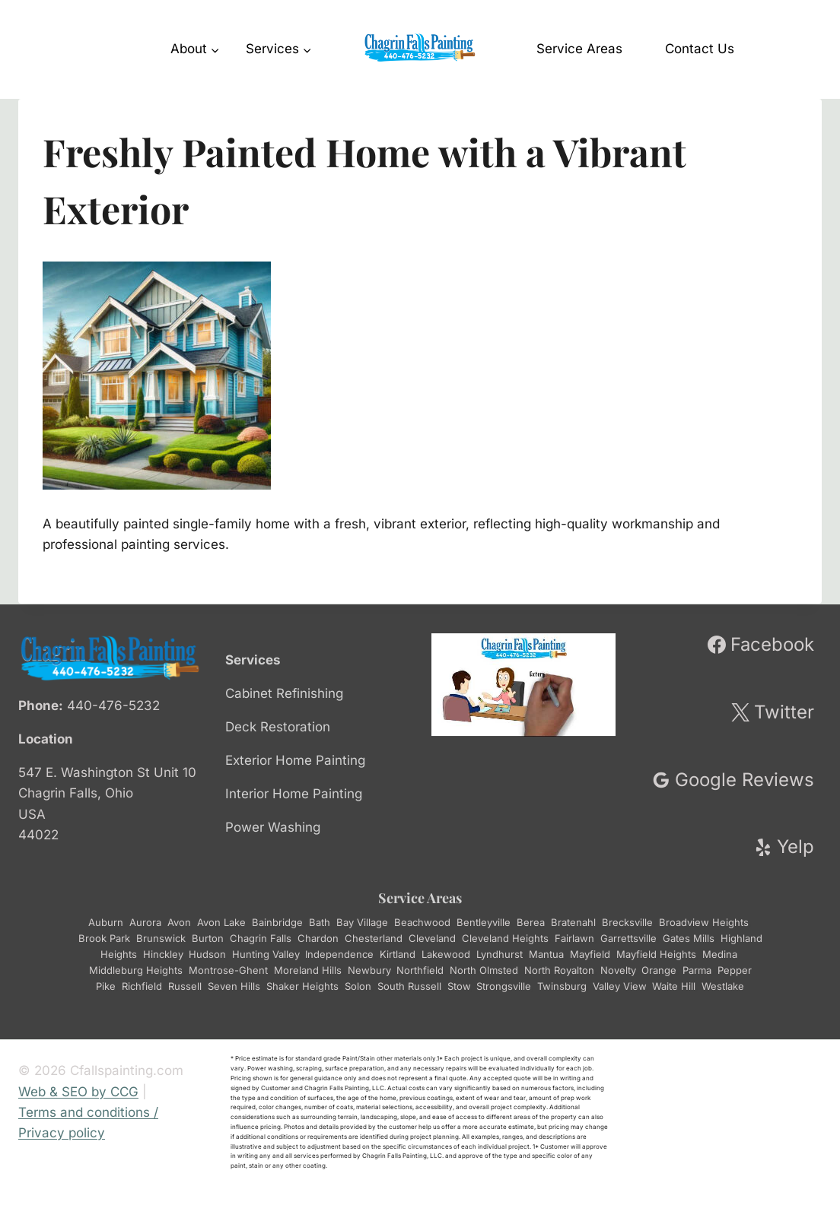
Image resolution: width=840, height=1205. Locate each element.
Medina (719, 954)
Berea (531, 922)
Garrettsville (628, 938)
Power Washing (272, 827)
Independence (339, 954)
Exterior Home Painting (295, 760)
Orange (658, 970)
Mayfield (590, 954)
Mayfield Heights (656, 954)
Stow (458, 986)
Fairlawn (574, 938)
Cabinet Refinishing (284, 693)
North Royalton (559, 970)
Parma (696, 970)
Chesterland (373, 938)
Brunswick (161, 938)
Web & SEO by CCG (78, 1091)
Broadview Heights (704, 922)
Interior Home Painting (293, 793)
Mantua (546, 954)
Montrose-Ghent (228, 970)
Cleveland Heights (505, 938)
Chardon (318, 938)
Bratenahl (573, 922)
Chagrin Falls (260, 938)
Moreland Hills (308, 970)
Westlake (723, 986)
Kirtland (397, 954)
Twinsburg (562, 986)
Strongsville (503, 986)
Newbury (369, 970)
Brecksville (627, 922)
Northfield (420, 970)
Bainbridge (277, 922)
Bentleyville (484, 922)
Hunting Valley (265, 954)
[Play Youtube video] (523, 685)
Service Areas (579, 48)
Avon (179, 922)
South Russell (409, 986)
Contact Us (699, 48)
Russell (185, 986)
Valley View (619, 986)
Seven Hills (234, 986)
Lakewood (446, 954)
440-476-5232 (113, 705)
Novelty (617, 970)
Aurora (145, 922)
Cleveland (432, 938)
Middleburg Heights (136, 970)
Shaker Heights (302, 986)
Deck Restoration (277, 726)
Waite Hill (673, 986)
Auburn (105, 922)
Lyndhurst (499, 954)
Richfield (142, 986)
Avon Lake (221, 922)
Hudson (207, 954)
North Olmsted (484, 970)
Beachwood (422, 922)
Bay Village (362, 922)
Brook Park (104, 938)
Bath (319, 922)
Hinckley (163, 954)
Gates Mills (688, 938)
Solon (358, 986)
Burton (208, 938)
